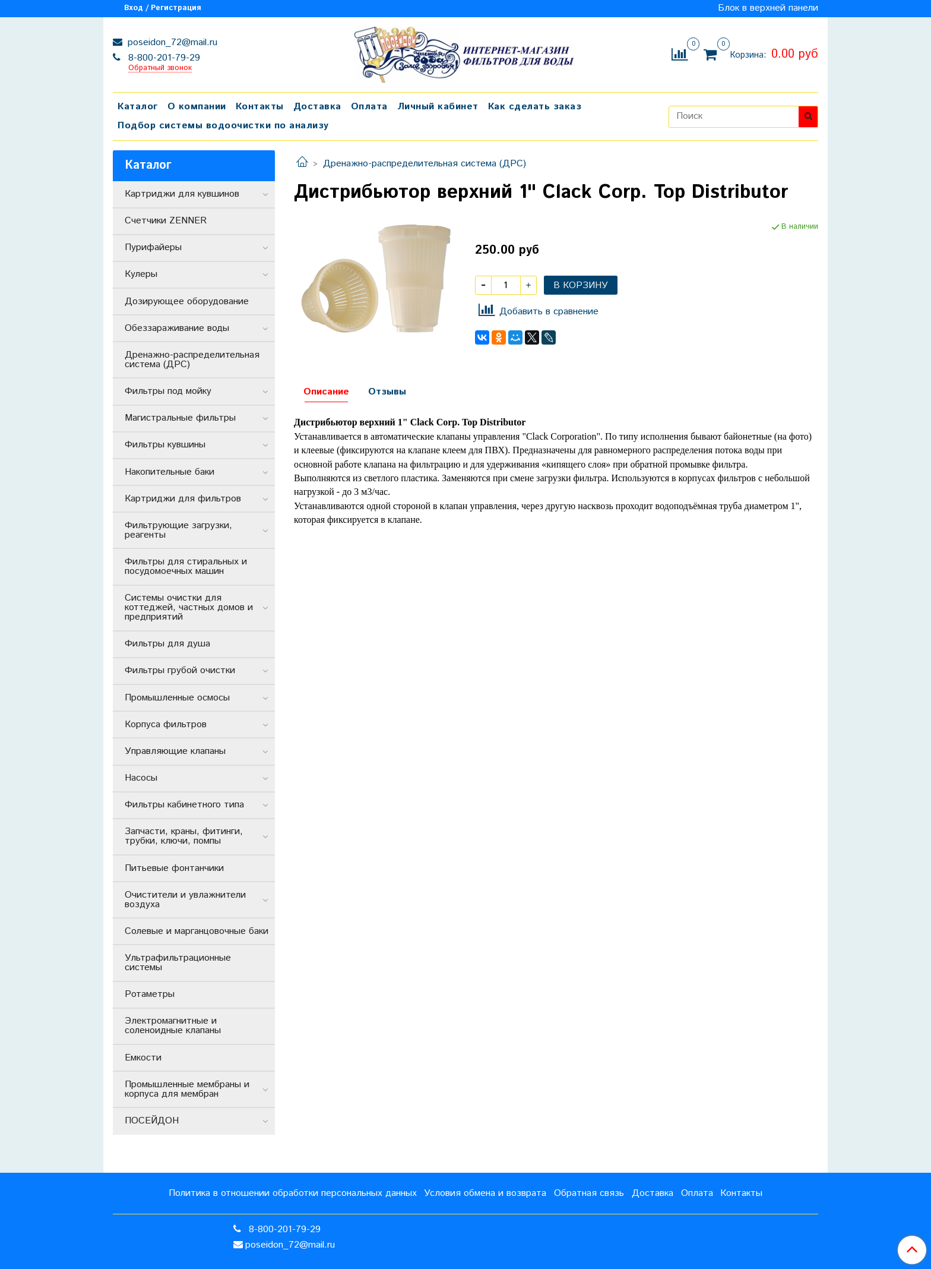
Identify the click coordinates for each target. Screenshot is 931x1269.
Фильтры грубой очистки (180, 670)
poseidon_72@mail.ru (171, 42)
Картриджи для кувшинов (182, 194)
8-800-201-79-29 (162, 58)
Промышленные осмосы (177, 698)
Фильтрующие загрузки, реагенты (178, 530)
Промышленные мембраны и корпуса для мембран (187, 1089)
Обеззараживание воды (177, 328)
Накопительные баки (169, 472)
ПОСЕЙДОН (152, 1121)
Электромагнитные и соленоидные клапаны (173, 1025)
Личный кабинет (438, 106)
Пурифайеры (153, 247)
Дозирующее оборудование (187, 301)
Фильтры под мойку (168, 391)
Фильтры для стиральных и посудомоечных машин (186, 566)
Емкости (143, 1058)
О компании (196, 106)
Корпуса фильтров (166, 724)
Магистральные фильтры (180, 418)
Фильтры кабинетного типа (184, 805)
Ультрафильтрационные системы (178, 962)
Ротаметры (150, 994)
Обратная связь (589, 1193)
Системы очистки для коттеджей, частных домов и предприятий (189, 607)
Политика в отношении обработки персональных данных (293, 1193)
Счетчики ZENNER (166, 221)
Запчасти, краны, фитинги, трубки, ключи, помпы (184, 836)
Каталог (138, 106)
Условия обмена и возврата (485, 1193)
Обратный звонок (160, 68)
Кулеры (141, 274)
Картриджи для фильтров (183, 499)
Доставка (317, 106)
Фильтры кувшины (165, 445)
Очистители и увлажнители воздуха (185, 899)
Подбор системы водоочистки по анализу (223, 125)
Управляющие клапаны (175, 751)
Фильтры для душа (167, 644)
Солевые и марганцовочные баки (196, 931)
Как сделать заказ (535, 106)
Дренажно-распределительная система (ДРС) (424, 164)
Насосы (141, 778)
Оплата (369, 106)
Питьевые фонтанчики (174, 868)
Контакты (260, 106)
